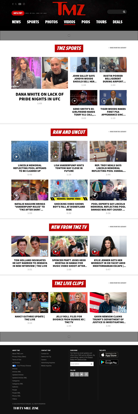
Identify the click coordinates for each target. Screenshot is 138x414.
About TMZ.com (17, 353)
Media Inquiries (46, 366)
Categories (16, 381)
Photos (51, 22)
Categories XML (17, 384)
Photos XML (16, 396)
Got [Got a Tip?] (18, 13)
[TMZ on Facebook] (13, 4)
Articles (14, 369)
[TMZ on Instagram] (24, 4)
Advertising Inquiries (48, 363)
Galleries (15, 387)
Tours (101, 22)
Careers (43, 360)
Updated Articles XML (19, 378)
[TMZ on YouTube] (81, 374)
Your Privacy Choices (21, 366)
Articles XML (16, 372)
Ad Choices (16, 363)
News (16, 22)
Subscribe (91, 364)
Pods (86, 22)
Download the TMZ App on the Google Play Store (109, 362)
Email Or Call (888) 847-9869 (35, 13)
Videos (69, 22)
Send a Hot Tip (46, 356)
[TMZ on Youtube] (20, 4)
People (14, 390)
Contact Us (45, 353)
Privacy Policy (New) (19, 356)
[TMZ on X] (16, 4)
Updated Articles (17, 375)
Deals (117, 22)
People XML (16, 393)
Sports (33, 22)
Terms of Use (16, 360)
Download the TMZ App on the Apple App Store (109, 354)
